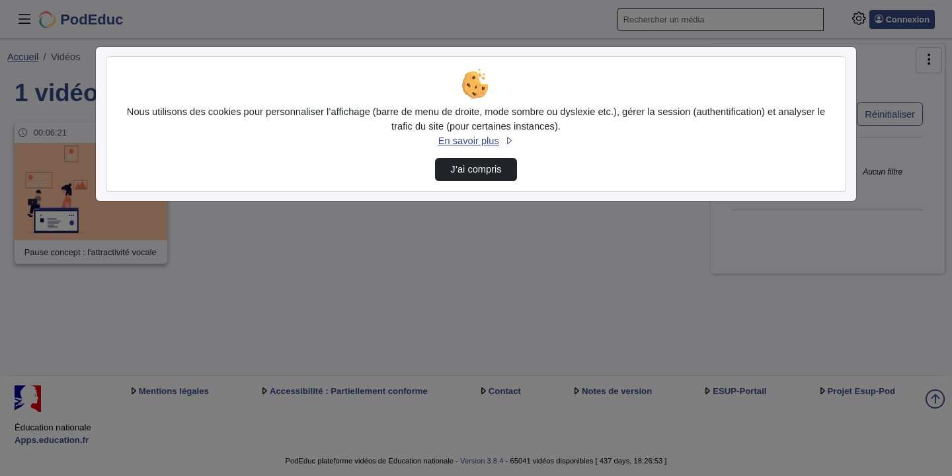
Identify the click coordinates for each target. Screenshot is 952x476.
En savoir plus (476, 141)
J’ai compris (475, 169)
